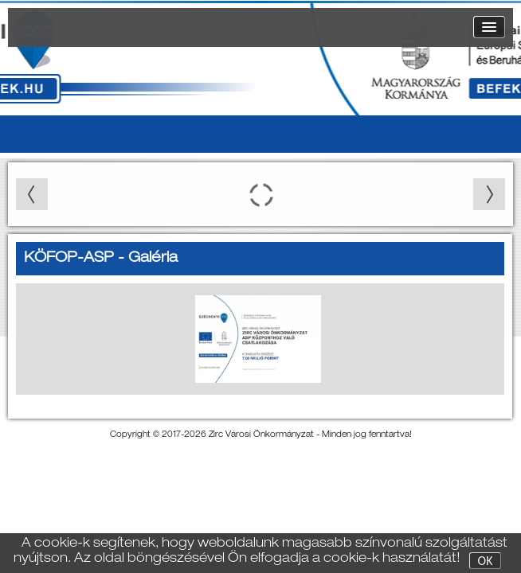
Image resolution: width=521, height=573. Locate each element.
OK (485, 561)
